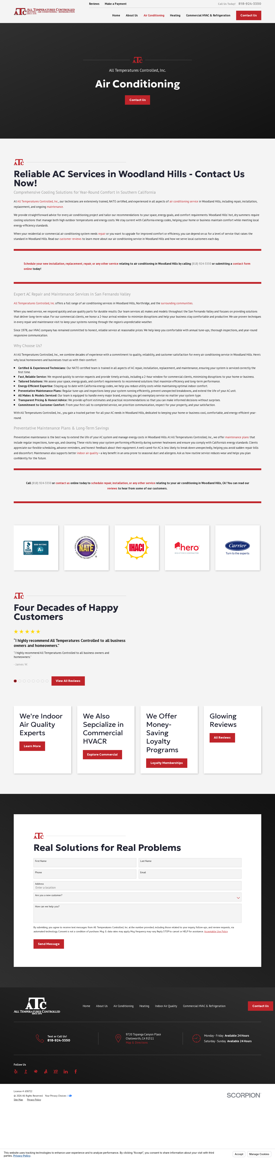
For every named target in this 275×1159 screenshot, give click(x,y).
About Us (102, 1059)
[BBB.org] (26, 1125)
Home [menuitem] (116, 15)
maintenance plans (237, 443)
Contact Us (248, 15)
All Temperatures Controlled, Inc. (37, 207)
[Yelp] (16, 1125)
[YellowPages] (56, 1125)
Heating (144, 1059)
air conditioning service (183, 207)
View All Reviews (62, 691)
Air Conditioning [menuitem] (154, 15)
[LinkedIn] (66, 1125)
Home (86, 1059)
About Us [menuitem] (132, 15)
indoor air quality (87, 459)
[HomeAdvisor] (36, 1125)
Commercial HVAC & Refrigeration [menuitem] (208, 15)
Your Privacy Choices (58, 1148)
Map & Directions (137, 1096)
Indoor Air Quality (166, 1059)
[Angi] (46, 1125)
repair (102, 239)
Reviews (94, 4)
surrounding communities (176, 309)
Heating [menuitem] (175, 15)
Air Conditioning (123, 1059)
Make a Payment (116, 4)
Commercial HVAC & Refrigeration (204, 1059)
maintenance (55, 212)
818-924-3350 (249, 3)
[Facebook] (76, 1125)
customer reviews (70, 244)
